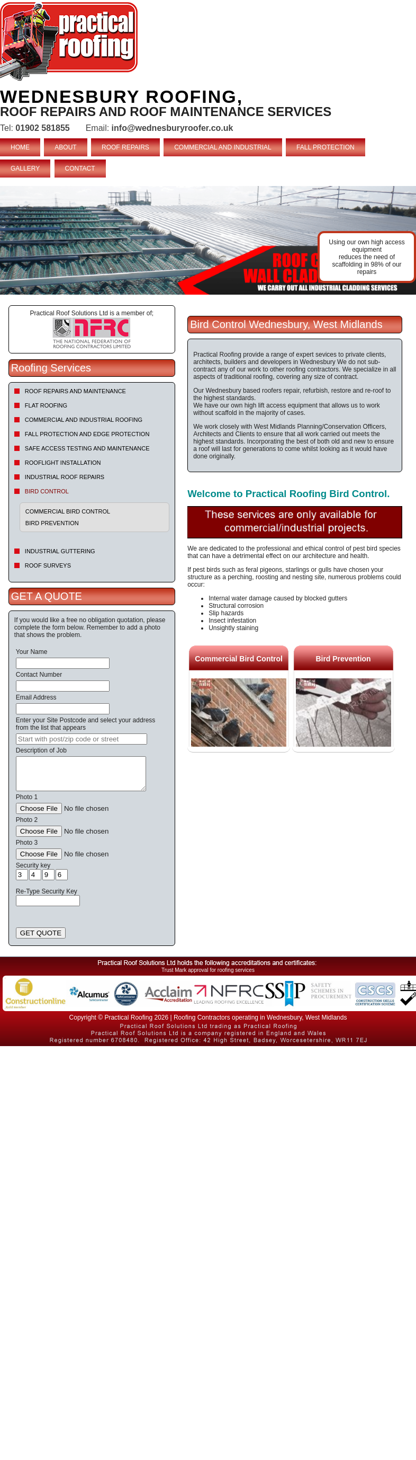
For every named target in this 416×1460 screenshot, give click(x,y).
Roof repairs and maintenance (75, 391)
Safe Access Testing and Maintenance (87, 448)
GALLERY (25, 168)
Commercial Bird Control (67, 511)
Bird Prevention (52, 523)
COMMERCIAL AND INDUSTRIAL (223, 147)
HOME (20, 147)
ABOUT (65, 147)
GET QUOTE (40, 933)
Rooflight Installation (63, 462)
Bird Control (47, 491)
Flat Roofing (46, 405)
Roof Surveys (48, 565)
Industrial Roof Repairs (64, 477)
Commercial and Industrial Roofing (83, 420)
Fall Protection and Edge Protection (87, 434)
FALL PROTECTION (325, 147)
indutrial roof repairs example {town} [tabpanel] (208, 240)
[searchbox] (81, 739)
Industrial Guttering (60, 551)
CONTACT (80, 168)
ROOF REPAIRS (125, 147)
